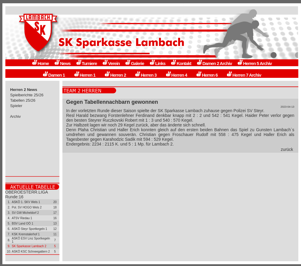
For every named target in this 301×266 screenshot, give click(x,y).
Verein (111, 63)
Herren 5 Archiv (254, 63)
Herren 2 (115, 75)
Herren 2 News (24, 89)
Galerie (134, 63)
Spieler (16, 105)
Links (157, 63)
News (62, 63)
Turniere (86, 63)
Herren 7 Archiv (243, 75)
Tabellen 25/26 (23, 100)
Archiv (15, 116)
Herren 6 (207, 75)
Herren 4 (176, 75)
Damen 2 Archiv (214, 63)
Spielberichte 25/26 (27, 95)
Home (40, 63)
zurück (287, 149)
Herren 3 (145, 75)
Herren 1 (85, 75)
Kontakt (181, 63)
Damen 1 (53, 75)
